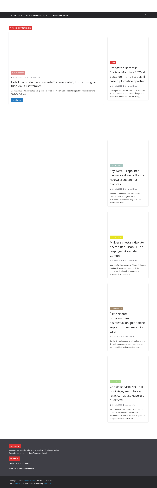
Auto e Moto (115, 381)
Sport (113, 62)
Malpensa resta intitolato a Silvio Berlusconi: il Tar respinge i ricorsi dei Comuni (127, 249)
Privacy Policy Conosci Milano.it (21, 468)
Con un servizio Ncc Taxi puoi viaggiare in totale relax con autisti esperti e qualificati (127, 393)
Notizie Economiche (35, 15)
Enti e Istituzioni (116, 237)
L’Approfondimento (61, 15)
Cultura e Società (18, 73)
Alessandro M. (130, 336)
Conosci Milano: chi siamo (19, 463)
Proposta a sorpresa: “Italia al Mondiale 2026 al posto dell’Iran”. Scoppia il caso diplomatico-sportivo (127, 74)
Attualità (15, 15)
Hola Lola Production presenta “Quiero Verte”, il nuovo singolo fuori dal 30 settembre (53, 84)
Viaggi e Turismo (116, 165)
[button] (21, 15)
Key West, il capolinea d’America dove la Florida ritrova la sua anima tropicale (127, 177)
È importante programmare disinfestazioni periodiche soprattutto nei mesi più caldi (127, 323)
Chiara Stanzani (34, 77)
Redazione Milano (131, 86)
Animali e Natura (116, 308)
